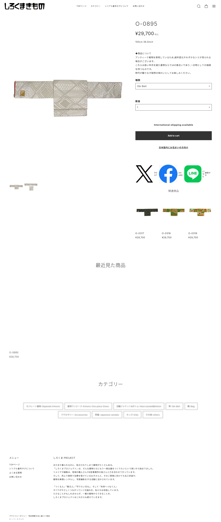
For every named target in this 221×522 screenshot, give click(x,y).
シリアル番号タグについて (117, 6)
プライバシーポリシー (18, 516)
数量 (137, 101)
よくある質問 (15, 472)
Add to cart (173, 135)
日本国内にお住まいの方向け (173, 147)
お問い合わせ (139, 6)
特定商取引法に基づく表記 (39, 516)
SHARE (171, 174)
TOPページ (81, 6)
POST (146, 174)
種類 (137, 80)
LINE (194, 174)
